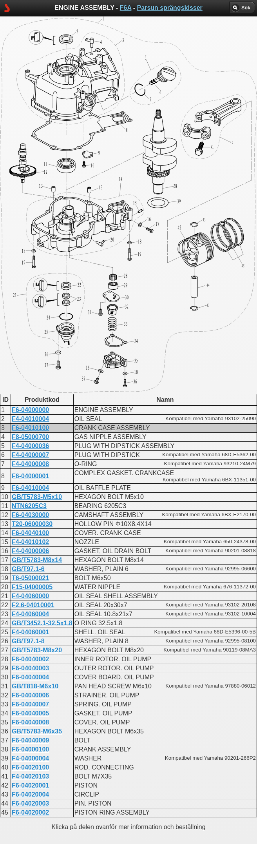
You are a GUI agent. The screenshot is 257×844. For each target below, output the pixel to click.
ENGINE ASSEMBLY (114, 205)
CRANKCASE (104, 198)
